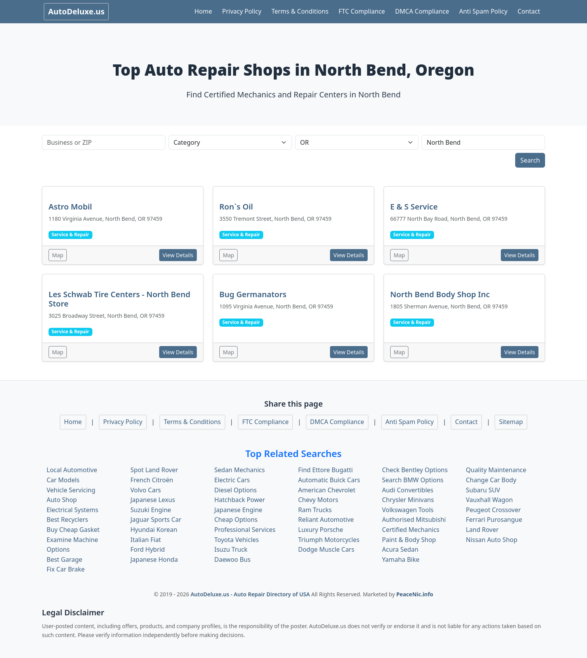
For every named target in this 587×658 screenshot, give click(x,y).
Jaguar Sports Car (155, 519)
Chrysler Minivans (408, 499)
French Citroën (151, 480)
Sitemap (511, 421)
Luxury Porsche (320, 529)
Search (530, 160)
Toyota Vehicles (236, 539)
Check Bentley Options (415, 470)
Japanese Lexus (152, 499)
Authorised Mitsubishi (414, 519)
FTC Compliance (362, 11)
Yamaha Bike (400, 559)
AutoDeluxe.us (76, 11)
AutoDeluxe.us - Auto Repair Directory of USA (251, 594)
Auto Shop (62, 499)
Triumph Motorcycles (328, 539)
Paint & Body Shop (409, 539)
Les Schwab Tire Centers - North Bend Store (119, 299)
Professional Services (245, 529)
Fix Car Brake (66, 569)
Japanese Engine (238, 510)
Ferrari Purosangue (494, 519)
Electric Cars (232, 480)
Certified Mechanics (410, 529)
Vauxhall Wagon (489, 499)
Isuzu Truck (230, 549)
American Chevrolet (326, 490)
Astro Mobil (70, 206)
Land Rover (482, 529)
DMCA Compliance (422, 11)
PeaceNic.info (414, 594)
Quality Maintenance (496, 470)
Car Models (63, 480)
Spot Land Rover (154, 470)
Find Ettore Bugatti (325, 470)
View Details (178, 255)
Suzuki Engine (150, 510)
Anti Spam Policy (483, 11)
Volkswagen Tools (408, 510)
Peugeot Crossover (493, 510)
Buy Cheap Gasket (73, 529)
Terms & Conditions (299, 11)
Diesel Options (235, 490)
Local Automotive (72, 470)
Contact (529, 11)
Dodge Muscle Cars (326, 549)
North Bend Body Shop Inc (440, 294)
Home (203, 11)
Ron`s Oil (236, 206)
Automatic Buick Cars (329, 480)
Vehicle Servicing (71, 490)
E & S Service (414, 206)
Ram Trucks (315, 510)
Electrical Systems (72, 510)
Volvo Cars (145, 490)
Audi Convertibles (407, 490)
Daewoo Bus (232, 559)
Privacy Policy (241, 11)
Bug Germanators (253, 294)
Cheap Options (235, 519)
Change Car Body (491, 480)
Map (57, 255)
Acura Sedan (400, 549)
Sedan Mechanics (239, 470)
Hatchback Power (239, 499)
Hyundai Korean (153, 529)
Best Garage (64, 559)
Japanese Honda (154, 559)
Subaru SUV (483, 490)
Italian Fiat (145, 539)
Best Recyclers (67, 519)
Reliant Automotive (326, 519)
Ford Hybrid (147, 549)
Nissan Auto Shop (492, 539)
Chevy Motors (318, 499)
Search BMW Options (412, 480)
